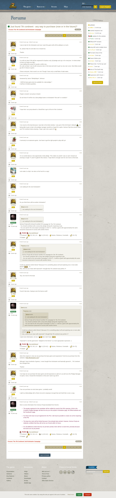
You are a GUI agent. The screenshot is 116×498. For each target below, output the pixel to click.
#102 (80, 57)
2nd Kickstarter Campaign (33, 29)
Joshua (13, 189)
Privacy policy (46, 476)
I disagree (87, 494)
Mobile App (27, 483)
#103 (80, 75)
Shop (66, 7)
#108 (80, 152)
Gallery (9, 480)
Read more (71, 494)
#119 (80, 386)
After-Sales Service (47, 480)
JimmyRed (13, 159)
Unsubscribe (89, 474)
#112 (80, 214)
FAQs (26, 471)
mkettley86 (13, 278)
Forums (54, 7)
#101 (80, 42)
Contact (44, 478)
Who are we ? (46, 471)
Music (26, 476)
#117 (80, 353)
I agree (79, 494)
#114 (80, 272)
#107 (80, 137)
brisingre (13, 392)
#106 (80, 121)
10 (76, 35)
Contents (9, 478)
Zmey (13, 63)
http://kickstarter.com (32, 358)
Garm (13, 247)
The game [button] (27, 7)
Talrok (13, 377)
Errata (26, 480)
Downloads (27, 478)
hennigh (13, 48)
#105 (80, 106)
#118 (80, 370)
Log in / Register (105, 7)
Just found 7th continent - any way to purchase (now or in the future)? (42, 26)
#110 (80, 183)
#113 (80, 241)
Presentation (10, 471)
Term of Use (45, 474)
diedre (13, 81)
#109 (80, 168)
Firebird (13, 220)
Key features (10, 476)
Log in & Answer (44, 455)
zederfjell (13, 143)
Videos (26, 474)
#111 (80, 199)
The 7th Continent (19, 29)
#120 (80, 401)
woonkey (13, 174)
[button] (84, 3)
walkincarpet (13, 359)
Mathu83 (13, 97)
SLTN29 (13, 294)
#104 (80, 90)
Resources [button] (41, 7)
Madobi (13, 112)
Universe (9, 474)
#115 (80, 288)
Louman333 (13, 128)
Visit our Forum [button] (97, 82)
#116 (80, 303)
